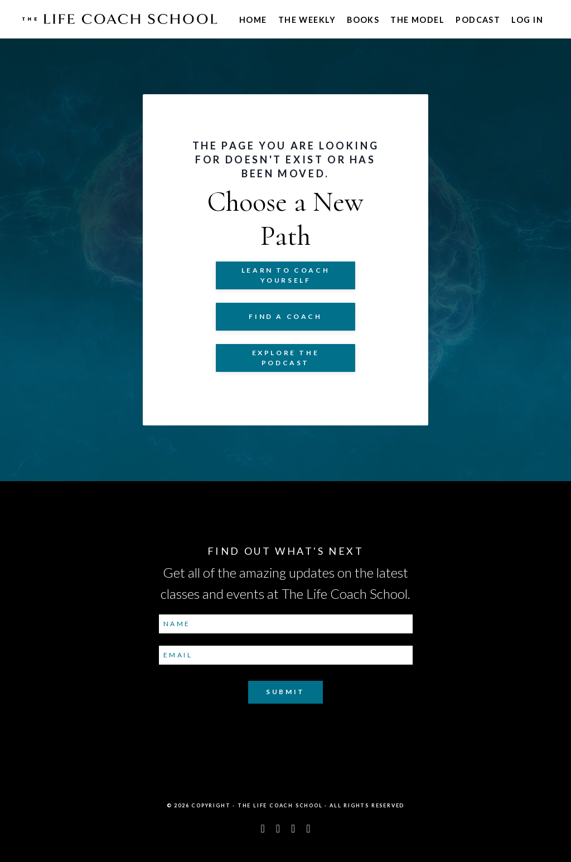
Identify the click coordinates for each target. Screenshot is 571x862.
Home (253, 20)
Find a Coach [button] (285, 316)
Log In (527, 20)
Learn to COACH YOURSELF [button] (285, 275)
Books (363, 20)
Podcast (478, 20)
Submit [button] (285, 691)
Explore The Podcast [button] (286, 357)
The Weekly (307, 20)
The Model (417, 20)
